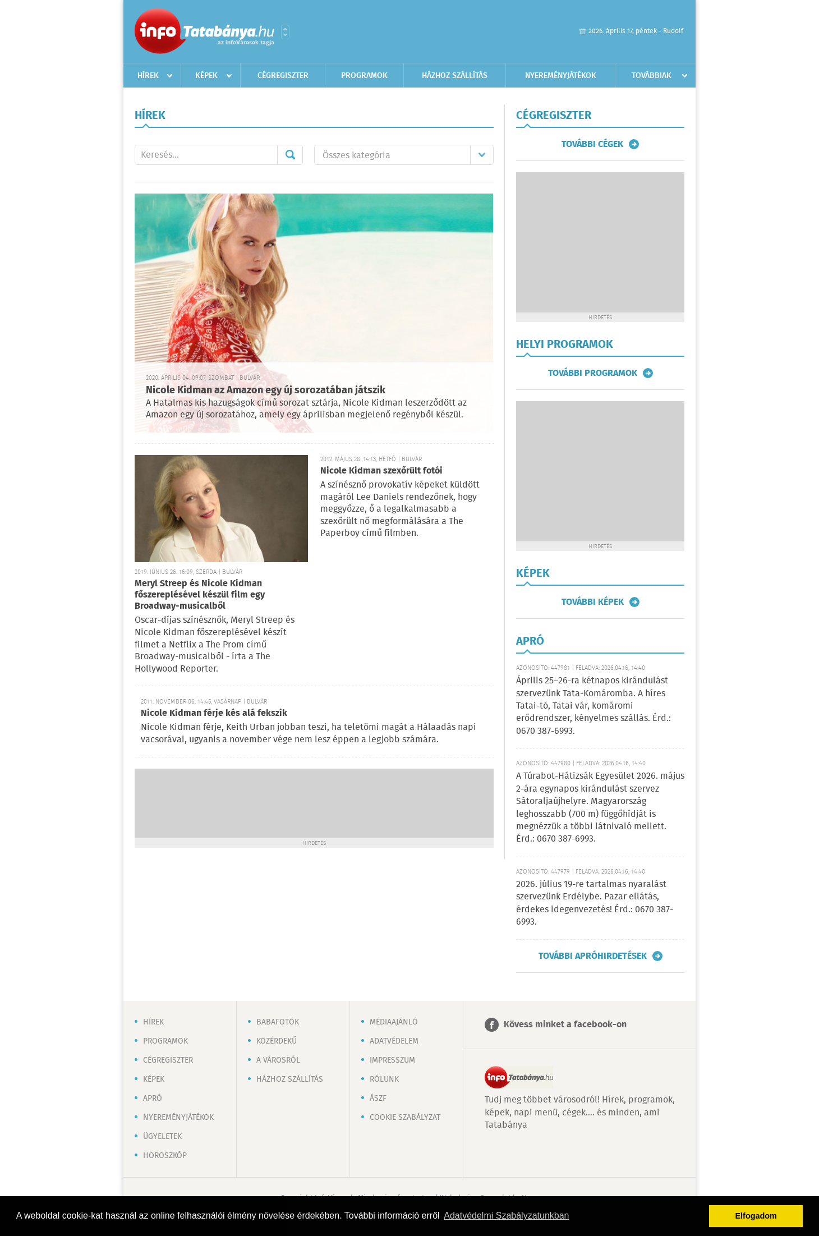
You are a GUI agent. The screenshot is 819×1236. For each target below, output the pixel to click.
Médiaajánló (394, 1022)
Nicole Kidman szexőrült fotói (381, 471)
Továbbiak (651, 76)
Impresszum (392, 1060)
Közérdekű (276, 1041)
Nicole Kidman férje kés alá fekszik (214, 713)
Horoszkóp (165, 1156)
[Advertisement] (314, 802)
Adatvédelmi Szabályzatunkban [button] (506, 1215)
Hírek (148, 76)
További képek (593, 602)
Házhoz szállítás (454, 76)
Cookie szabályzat (405, 1117)
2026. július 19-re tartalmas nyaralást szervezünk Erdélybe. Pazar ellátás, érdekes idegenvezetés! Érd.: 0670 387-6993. (594, 903)
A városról (278, 1060)
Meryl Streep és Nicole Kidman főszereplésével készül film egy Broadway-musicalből (200, 595)
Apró (152, 1098)
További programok (592, 373)
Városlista (285, 32)
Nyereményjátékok (560, 76)
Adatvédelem (394, 1041)
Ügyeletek (162, 1137)
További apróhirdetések (593, 956)
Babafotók (277, 1022)
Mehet (290, 155)
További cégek (592, 144)
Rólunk (384, 1079)
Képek (206, 76)
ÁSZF (378, 1098)
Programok (364, 76)
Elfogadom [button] (756, 1215)
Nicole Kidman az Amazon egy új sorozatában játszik (265, 390)
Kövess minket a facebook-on (565, 1025)
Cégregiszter (283, 76)
